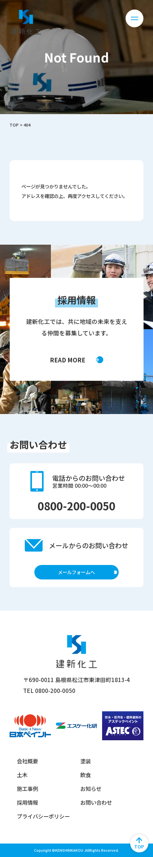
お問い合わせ (96, 802)
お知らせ (90, 789)
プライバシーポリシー (43, 816)
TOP (14, 125)
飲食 (85, 775)
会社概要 (27, 761)
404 (26, 125)
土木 (22, 775)
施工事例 (27, 789)
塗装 (85, 761)
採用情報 (27, 802)
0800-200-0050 (76, 505)
